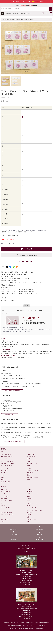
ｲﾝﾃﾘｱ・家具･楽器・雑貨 (7, 456)
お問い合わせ (46, 622)
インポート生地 (31, 456)
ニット (3, 510)
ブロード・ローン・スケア (8, 514)
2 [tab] (28, 72)
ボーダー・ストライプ (32, 470)
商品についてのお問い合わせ (10, 235)
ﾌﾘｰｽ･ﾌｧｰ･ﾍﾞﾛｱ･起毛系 (6, 512)
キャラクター (30, 459)
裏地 (28, 521)
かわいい (29, 452)
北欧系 (28, 475)
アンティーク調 (31, 454)
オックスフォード (5, 491)
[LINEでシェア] (14, 267)
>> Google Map (26, 584)
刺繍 (2, 475)
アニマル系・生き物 (6, 454)
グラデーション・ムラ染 (7, 461)
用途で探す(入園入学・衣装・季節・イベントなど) (22, 19)
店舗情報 (22, 622)
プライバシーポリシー (32, 625)
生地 (7, 19)
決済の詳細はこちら (10, 414)
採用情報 (28, 622)
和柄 (2, 477)
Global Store (26, 551)
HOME (3, 19)
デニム (28, 466)
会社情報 (5, 622)
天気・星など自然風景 (32, 477)
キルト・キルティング (32, 494)
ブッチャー (29, 512)
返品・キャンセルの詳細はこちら (13, 441)
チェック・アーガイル (6, 466)
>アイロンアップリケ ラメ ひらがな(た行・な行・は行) (17, 291)
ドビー (28, 505)
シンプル (29, 461)
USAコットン (4, 452)
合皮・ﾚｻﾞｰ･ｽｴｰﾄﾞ (5, 519)
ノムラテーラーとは (13, 622)
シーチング (4, 498)
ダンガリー (4, 503)
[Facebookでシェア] (10, 267)
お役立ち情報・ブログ (36, 622)
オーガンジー (30, 491)
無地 (2, 479)
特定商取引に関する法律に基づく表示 (17, 625)
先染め (28, 517)
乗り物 (3, 472)
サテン (28, 496)
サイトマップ (42, 625)
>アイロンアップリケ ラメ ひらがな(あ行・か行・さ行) (17, 289)
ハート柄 (29, 468)
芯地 (2, 521)
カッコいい (4, 459)
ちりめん (29, 489)
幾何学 (28, 479)
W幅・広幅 (4, 489)
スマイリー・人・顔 (32, 463)
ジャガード (29, 498)
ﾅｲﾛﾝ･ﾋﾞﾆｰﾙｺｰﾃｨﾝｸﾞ (31, 508)
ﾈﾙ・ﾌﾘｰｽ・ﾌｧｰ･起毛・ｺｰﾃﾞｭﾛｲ (34, 510)
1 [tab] (25, 72)
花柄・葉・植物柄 (5, 482)
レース (3, 517)
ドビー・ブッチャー (6, 508)
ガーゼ (3, 494)
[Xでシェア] (7, 267)
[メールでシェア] (17, 267)
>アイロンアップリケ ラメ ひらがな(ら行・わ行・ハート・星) (19, 294)
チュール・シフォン (32, 503)
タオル (28, 501)
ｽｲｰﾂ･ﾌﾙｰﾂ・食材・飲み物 (7, 463)
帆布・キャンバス (31, 519)
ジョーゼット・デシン (6, 501)
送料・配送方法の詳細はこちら (12, 391)
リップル (29, 514)
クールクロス (4, 496)
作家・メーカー (31, 472)
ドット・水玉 (4, 468)
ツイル (3, 505)
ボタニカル (4, 470)
